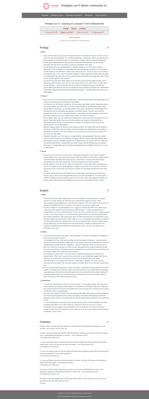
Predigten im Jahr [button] (57, 15)
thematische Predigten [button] (74, 15)
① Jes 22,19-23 (50, 32)
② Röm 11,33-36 (66, 32)
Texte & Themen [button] (100, 15)
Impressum (80, 393)
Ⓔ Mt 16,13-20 (82, 32)
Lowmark (87, 396)
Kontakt (73, 393)
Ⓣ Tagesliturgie (96, 32)
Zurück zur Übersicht (74, 37)
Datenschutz (87, 393)
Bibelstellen (89, 15)
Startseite (45, 15)
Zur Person (68, 393)
